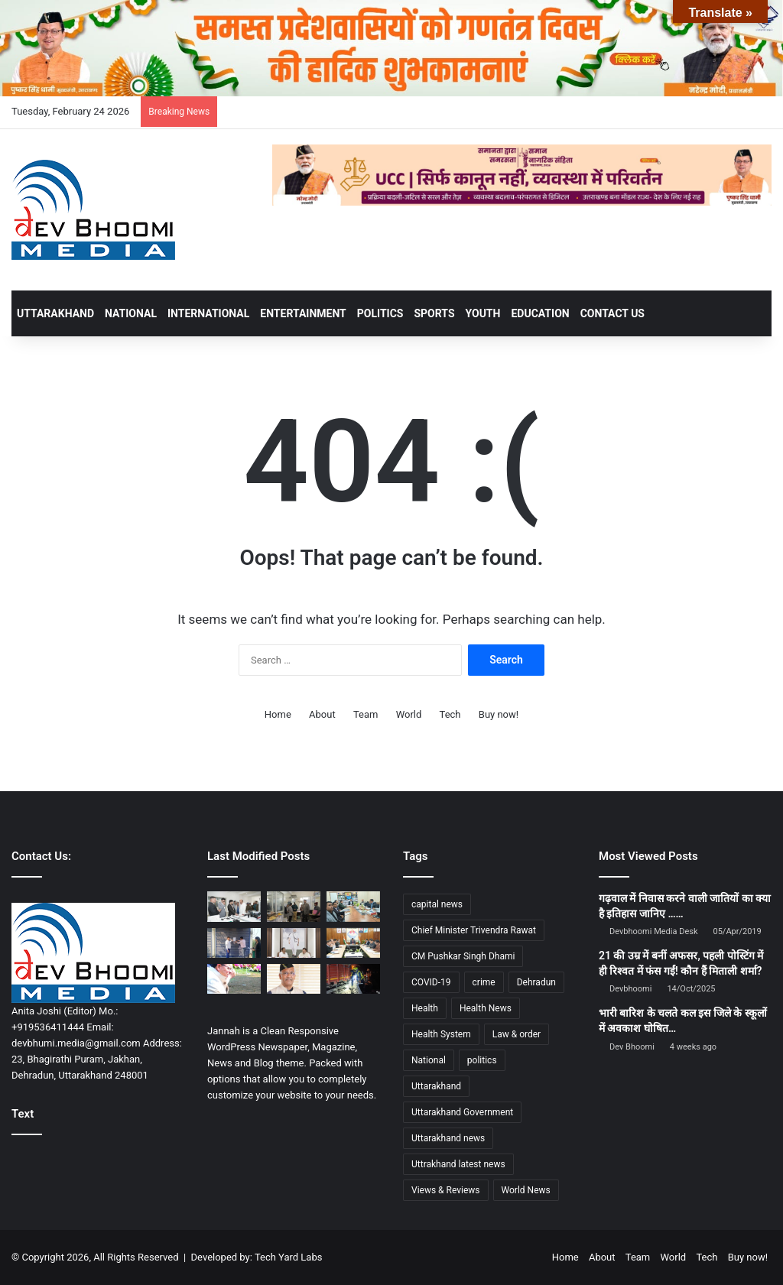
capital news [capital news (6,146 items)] (437, 904)
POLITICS (380, 313)
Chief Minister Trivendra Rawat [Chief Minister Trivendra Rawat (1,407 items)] (473, 930)
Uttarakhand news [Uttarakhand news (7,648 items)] (448, 1138)
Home (278, 714)
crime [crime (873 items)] (484, 982)
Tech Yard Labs (289, 1257)
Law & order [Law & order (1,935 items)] (516, 1034)
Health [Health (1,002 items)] (424, 1008)
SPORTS (434, 313)
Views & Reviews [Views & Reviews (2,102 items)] (445, 1190)
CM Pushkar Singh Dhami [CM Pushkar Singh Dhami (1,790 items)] (463, 956)
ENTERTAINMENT (303, 313)
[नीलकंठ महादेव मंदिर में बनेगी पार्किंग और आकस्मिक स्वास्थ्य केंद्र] (353, 906)
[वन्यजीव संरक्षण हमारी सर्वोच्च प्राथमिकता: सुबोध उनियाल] (234, 906)
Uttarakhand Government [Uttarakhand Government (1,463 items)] (462, 1112)
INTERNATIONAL (208, 313)
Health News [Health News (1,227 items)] (486, 1008)
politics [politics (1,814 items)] (482, 1060)
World (409, 714)
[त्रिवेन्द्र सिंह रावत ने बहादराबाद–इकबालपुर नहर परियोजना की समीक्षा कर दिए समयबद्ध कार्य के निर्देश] (293, 979)
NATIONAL (131, 313)
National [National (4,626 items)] (428, 1060)
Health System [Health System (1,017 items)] (441, 1034)
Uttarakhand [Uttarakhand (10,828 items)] (436, 1086)
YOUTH (483, 313)
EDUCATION (540, 313)
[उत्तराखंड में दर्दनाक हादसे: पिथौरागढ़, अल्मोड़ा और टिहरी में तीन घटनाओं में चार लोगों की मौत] (353, 979)
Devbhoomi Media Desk (653, 931)
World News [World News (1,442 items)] (526, 1190)
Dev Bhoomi (632, 1047)
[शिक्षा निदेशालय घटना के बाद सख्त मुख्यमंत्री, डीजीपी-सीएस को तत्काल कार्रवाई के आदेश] (234, 979)
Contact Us (612, 313)
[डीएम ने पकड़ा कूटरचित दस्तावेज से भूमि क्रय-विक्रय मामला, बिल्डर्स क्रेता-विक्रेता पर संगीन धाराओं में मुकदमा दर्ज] (293, 906)
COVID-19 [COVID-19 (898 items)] (431, 982)
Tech (450, 714)
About (322, 714)
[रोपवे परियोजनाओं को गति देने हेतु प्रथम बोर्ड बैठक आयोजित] (353, 943)
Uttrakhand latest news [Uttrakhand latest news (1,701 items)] (458, 1164)
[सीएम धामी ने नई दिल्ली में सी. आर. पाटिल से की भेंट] (293, 943)
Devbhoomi (630, 989)
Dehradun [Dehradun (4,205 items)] (536, 982)
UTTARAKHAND (55, 313)
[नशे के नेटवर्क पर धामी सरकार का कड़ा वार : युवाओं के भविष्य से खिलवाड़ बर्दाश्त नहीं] (234, 943)
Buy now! (498, 714)
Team (366, 714)
